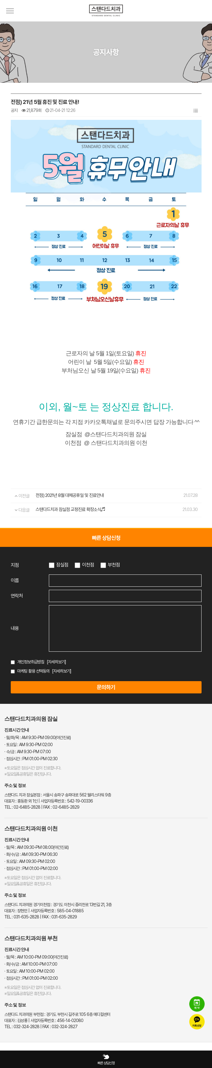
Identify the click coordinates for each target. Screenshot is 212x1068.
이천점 (88, 565)
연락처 (17, 596)
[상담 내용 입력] (125, 628)
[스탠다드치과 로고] (106, 20)
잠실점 (62, 565)
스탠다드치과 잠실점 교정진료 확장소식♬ (70, 509)
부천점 (114, 565)
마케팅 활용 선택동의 (33, 671)
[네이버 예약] (197, 1004)
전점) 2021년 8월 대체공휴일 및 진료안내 (70, 495)
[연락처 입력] (125, 596)
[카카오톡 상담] (197, 1022)
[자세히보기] (56, 661)
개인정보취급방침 (30, 661)
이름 (15, 580)
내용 (15, 628)
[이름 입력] (125, 580)
